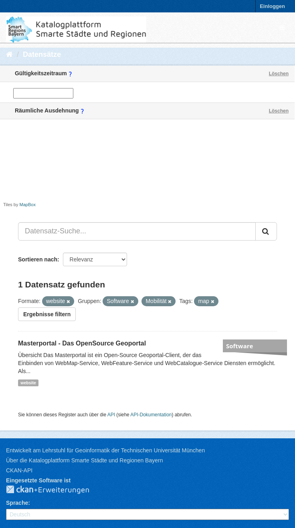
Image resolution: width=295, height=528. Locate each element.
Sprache (17, 503)
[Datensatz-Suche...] (137, 231)
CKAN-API (19, 470)
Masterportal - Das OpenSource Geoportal (82, 343)
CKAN (54, 490)
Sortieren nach (37, 259)
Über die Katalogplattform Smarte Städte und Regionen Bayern (84, 460)
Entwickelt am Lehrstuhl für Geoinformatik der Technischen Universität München (105, 450)
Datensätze (42, 54)
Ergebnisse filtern (47, 314)
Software (239, 346)
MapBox (28, 204)
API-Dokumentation (151, 415)
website (28, 382)
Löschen (279, 73)
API (111, 415)
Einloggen (272, 6)
